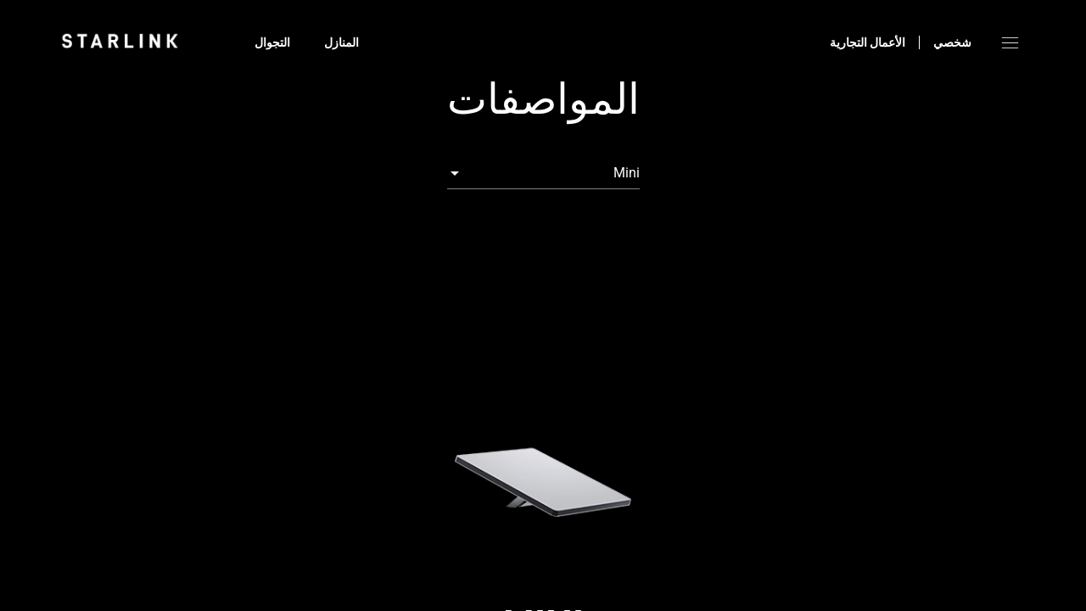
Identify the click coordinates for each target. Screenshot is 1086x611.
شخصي (952, 42)
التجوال (272, 42)
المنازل (341, 42)
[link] (119, 40)
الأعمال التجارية (867, 42)
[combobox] (543, 173)
